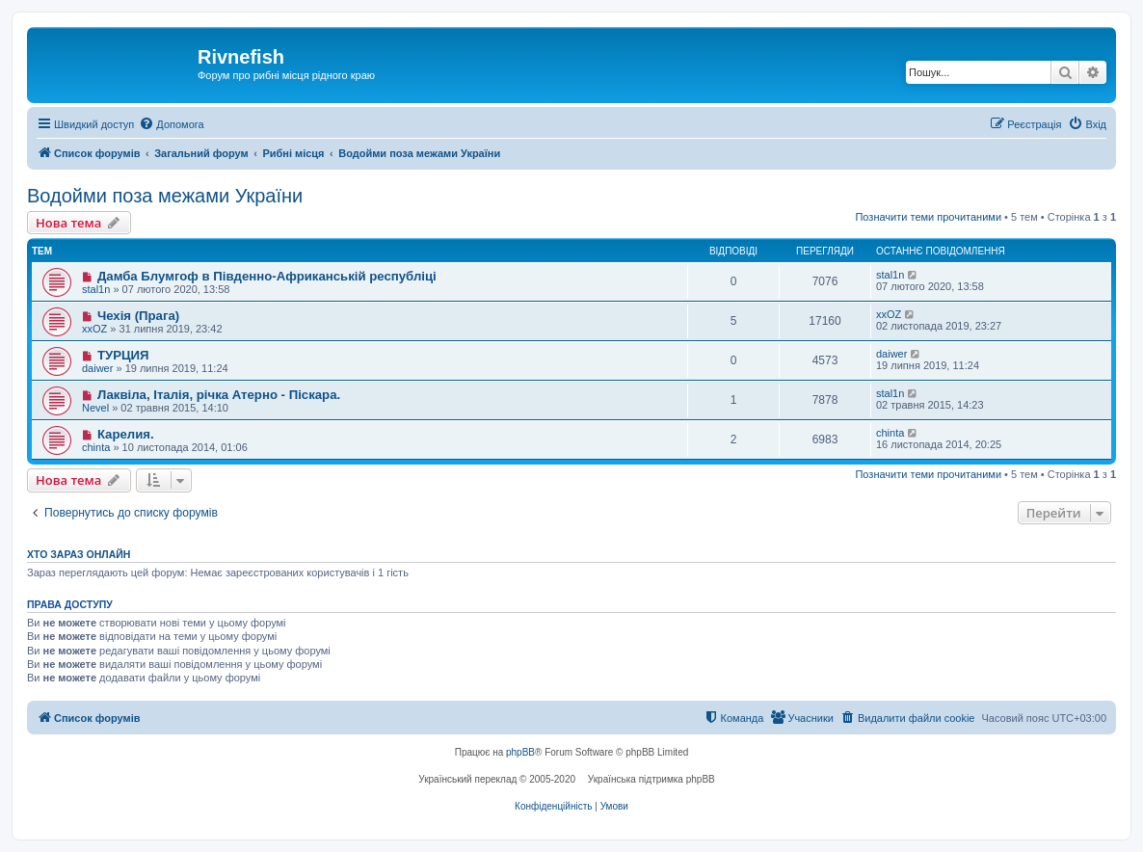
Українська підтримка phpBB (651, 779)
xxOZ (94, 328)
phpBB (520, 752)
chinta (96, 447)
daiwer (97, 368)
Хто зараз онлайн (78, 554)
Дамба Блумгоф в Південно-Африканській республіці (267, 276)
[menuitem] (171, 124)
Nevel (95, 407)
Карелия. (125, 434)
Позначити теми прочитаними (928, 217)
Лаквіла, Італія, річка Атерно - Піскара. (218, 394)
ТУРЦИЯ (123, 355)
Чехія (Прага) (138, 315)
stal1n (96, 289)
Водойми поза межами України (165, 195)
